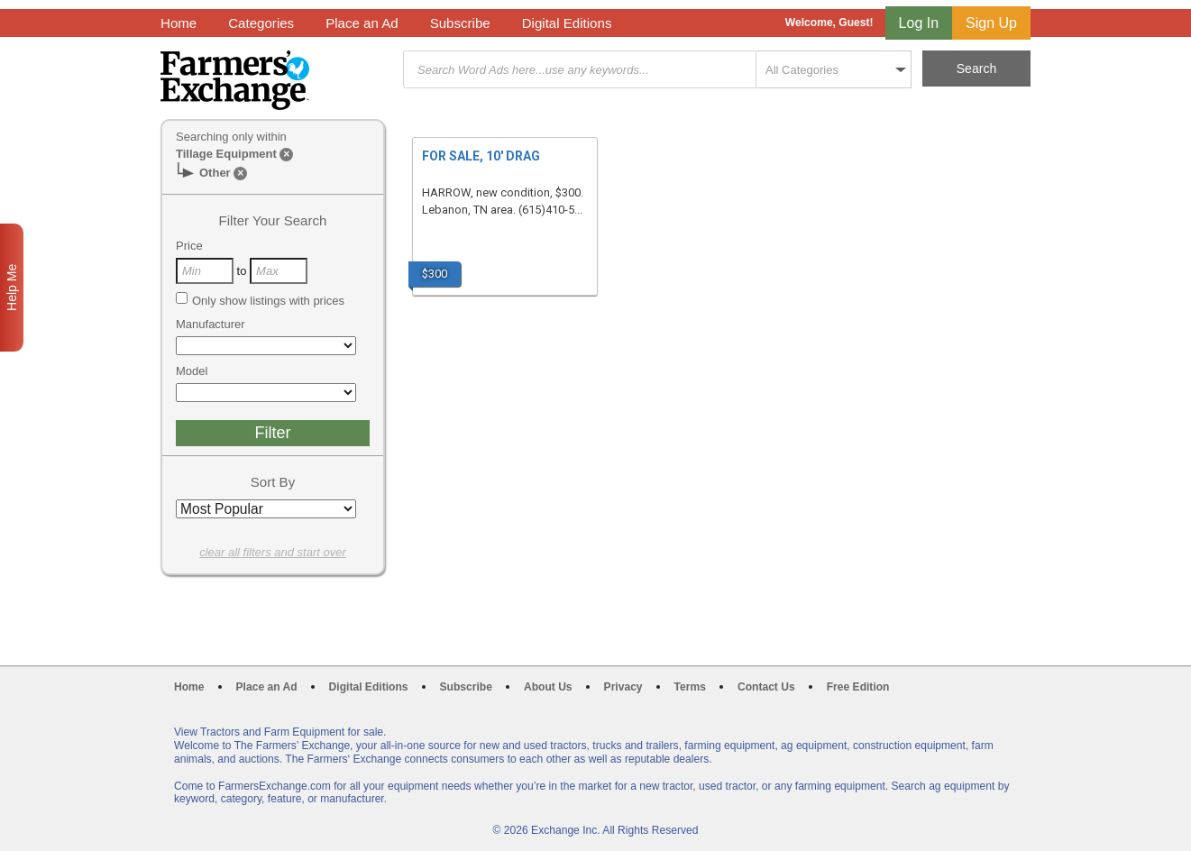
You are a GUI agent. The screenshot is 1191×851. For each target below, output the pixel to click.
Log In (919, 23)
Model (191, 371)
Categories (261, 23)
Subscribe (460, 23)
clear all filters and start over (272, 552)
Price (189, 245)
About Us (548, 687)
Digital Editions (567, 23)
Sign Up (991, 23)
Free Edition (858, 687)
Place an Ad (361, 23)
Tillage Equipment (226, 153)
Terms (690, 687)
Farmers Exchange (234, 80)
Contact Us (766, 687)
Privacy (623, 687)
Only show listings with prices (260, 300)
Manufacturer (210, 324)
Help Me (12, 287)
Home (178, 23)
